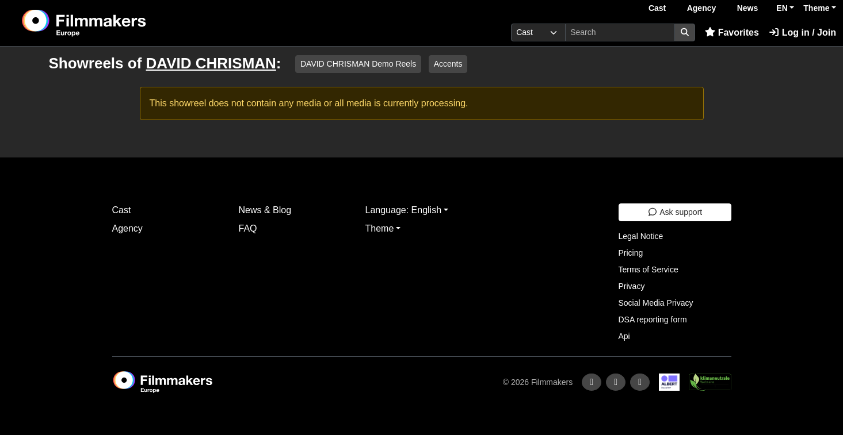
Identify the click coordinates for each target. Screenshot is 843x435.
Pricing (631, 252)
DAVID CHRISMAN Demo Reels (358, 63)
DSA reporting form (653, 319)
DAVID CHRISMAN (211, 63)
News (747, 8)
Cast (657, 8)
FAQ (248, 228)
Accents (448, 63)
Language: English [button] (403, 210)
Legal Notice (641, 236)
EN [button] (781, 8)
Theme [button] (816, 8)
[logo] (113, 23)
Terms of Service (648, 269)
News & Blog (265, 210)
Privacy (632, 286)
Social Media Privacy (656, 302)
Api (624, 336)
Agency (701, 8)
